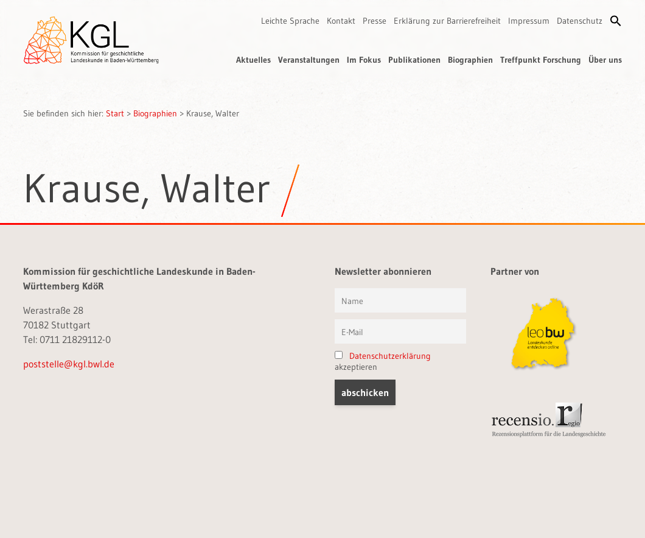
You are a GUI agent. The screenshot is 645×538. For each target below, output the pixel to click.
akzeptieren (383, 361)
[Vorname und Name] (400, 300)
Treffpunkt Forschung (540, 59)
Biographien (470, 59)
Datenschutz (579, 20)
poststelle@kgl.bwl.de (68, 364)
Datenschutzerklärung (390, 355)
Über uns (605, 59)
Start (115, 113)
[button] (616, 21)
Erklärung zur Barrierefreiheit (447, 20)
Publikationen (414, 59)
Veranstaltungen (309, 59)
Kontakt (341, 20)
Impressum (528, 20)
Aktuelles (253, 59)
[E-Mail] (400, 331)
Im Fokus (364, 59)
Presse (374, 20)
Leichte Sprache (290, 20)
